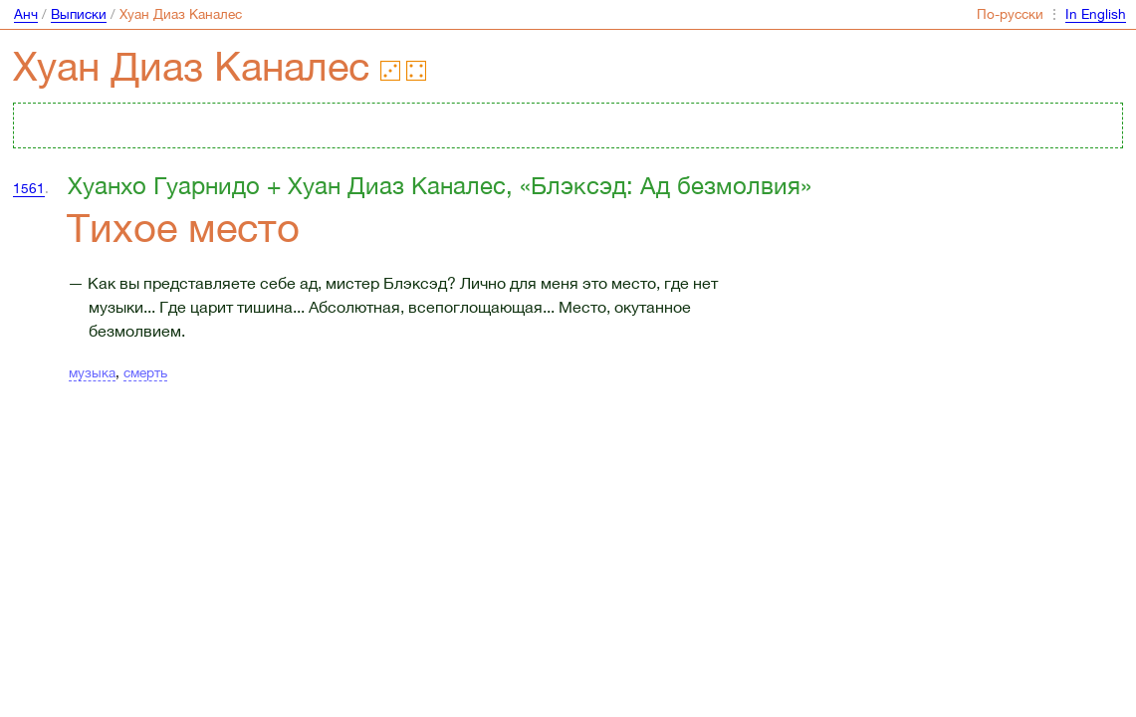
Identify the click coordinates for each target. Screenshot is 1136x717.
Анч (26, 14)
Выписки (79, 14)
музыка (92, 372)
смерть (145, 372)
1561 (29, 188)
